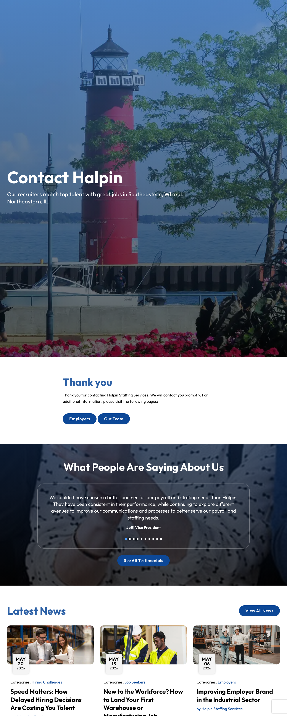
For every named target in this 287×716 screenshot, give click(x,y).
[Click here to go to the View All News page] (259, 610)
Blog (210, 10)
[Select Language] (265, 9)
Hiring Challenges (47, 682)
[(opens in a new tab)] (211, 18)
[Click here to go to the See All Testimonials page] (143, 560)
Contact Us (232, 10)
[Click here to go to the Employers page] (80, 418)
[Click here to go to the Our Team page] (114, 418)
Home (124, 10)
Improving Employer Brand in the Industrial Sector (235, 695)
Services (164, 10)
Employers (227, 682)
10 (161, 539)
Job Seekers (134, 682)
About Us (190, 10)
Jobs (142, 10)
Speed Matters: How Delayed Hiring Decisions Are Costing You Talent (46, 699)
